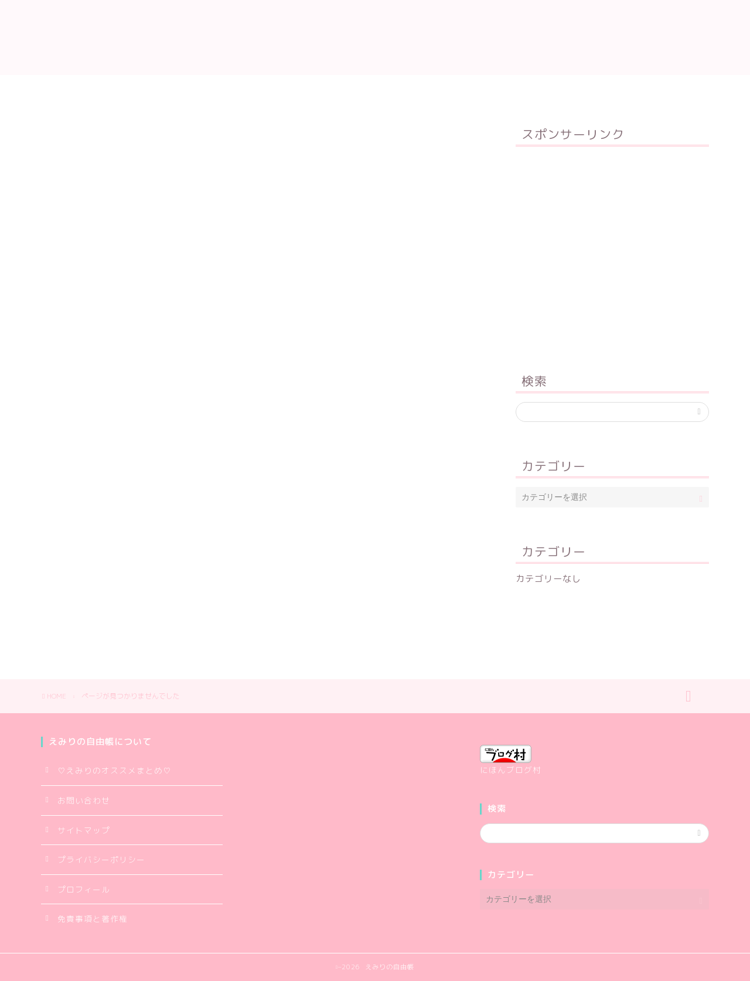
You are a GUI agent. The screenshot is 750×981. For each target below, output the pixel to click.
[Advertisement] (612, 252)
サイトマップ (341, 89)
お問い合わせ (540, 89)
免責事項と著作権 (92, 918)
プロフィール (259, 89)
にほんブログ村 (510, 760)
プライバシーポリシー (441, 89)
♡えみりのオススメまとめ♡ (114, 770)
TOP (193, 89)
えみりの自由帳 (375, 37)
